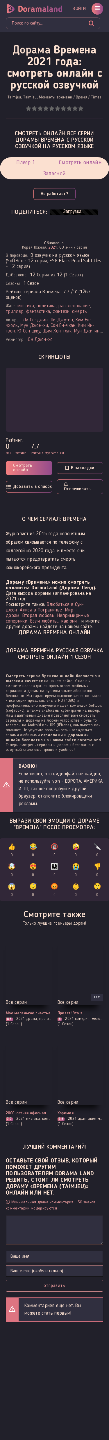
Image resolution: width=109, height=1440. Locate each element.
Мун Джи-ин (86, 331)
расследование (74, 306)
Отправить (54, 1285)
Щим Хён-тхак (57, 331)
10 (81, 108)
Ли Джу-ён (61, 320)
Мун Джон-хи (34, 325)
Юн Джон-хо (40, 339)
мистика (25, 306)
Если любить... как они (53, 621)
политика (46, 306)
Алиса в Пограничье (41, 610)
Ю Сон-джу (28, 331)
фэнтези (61, 311)
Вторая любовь (38, 615)
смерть (79, 311)
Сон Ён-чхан (63, 325)
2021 (53, 247)
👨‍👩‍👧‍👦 (54, 871)
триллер (15, 311)
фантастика (38, 311)
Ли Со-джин (35, 320)
